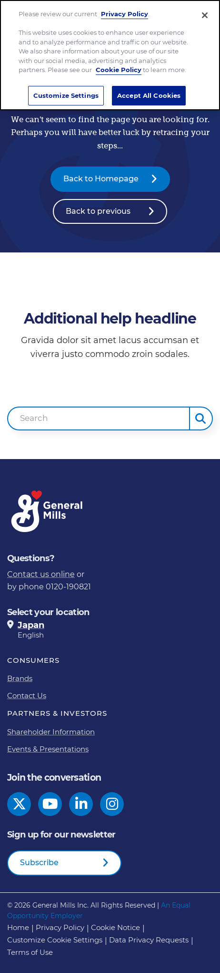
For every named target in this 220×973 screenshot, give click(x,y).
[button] (201, 418)
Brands (19, 678)
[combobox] (98, 418)
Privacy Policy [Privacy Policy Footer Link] (60, 927)
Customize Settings (66, 93)
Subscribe (39, 862)
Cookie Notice (115, 927)
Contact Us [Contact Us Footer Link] (26, 695)
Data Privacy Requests (149, 939)
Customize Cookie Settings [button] (54, 939)
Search (34, 418)
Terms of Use (30, 952)
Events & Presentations (48, 748)
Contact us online (41, 574)
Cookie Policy (118, 68)
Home (18, 927)
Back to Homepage (101, 178)
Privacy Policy (124, 12)
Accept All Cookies (148, 93)
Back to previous (98, 211)
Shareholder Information (51, 731)
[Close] (204, 13)
